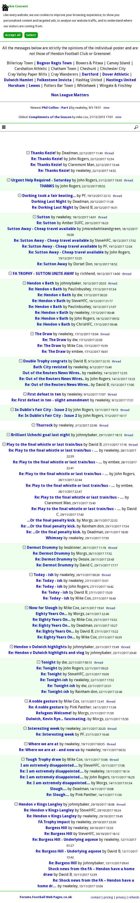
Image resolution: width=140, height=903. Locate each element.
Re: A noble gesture (46, 707)
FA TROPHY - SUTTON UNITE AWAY (43, 273)
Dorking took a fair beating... (49, 195)
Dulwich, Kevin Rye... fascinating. (56, 719)
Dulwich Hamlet (18, 80)
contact (96, 897)
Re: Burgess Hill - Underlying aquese (65, 839)
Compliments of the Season (50, 117)
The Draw (43, 334)
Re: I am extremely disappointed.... (51, 771)
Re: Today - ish (49, 580)
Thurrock (44, 425)
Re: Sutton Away (52, 264)
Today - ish (44, 575)
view (106, 107)
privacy (121, 897)
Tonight (48, 662)
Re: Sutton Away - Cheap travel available (51, 240)
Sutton (43, 217)
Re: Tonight (46, 668)
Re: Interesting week (55, 734)
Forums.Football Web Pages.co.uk (46, 897)
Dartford (90, 74)
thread (109, 153)
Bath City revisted (50, 367)
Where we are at (43, 744)
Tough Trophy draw (43, 759)
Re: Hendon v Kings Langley (49, 810)
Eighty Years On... (51, 613)
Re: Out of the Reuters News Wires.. (51, 379)
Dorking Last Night (48, 201)
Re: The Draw (54, 340)
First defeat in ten (44, 394)
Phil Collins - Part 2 (56, 107)
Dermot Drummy (42, 547)
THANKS (47, 186)
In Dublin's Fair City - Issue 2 (41, 409)
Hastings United (121, 80)
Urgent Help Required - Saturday (41, 180)
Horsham (16, 85)
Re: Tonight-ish (54, 680)
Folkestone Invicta (54, 80)
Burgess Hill (56, 828)
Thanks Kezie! (43, 153)
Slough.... (58, 789)
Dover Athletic (115, 74)
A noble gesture (43, 701)
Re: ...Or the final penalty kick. (48, 526)
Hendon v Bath (40, 283)
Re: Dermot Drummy (51, 553)
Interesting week (44, 728)
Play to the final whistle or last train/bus (44, 444)
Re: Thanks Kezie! (47, 159)
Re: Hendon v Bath (45, 289)
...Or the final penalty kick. (51, 520)
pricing (108, 897)
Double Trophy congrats (45, 361)
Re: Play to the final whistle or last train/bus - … (53, 450)
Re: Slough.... (58, 794)
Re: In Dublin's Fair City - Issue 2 (47, 415)
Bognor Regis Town (54, 63)
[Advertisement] (70, 141)
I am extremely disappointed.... (49, 765)
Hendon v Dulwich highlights (40, 647)
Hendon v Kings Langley (40, 804)
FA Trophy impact (54, 822)
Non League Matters (70, 95)
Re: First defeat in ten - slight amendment (50, 400)
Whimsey (54, 538)
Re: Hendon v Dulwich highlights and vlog (46, 652)
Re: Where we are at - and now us (49, 750)
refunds (134, 897)
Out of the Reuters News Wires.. (52, 373)
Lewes (34, 85)
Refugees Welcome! (54, 713)
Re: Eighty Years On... (51, 619)
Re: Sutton (46, 223)
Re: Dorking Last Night (52, 207)
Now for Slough (43, 608)
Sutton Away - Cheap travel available (41, 229)
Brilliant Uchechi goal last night (40, 435)
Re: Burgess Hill (58, 833)
